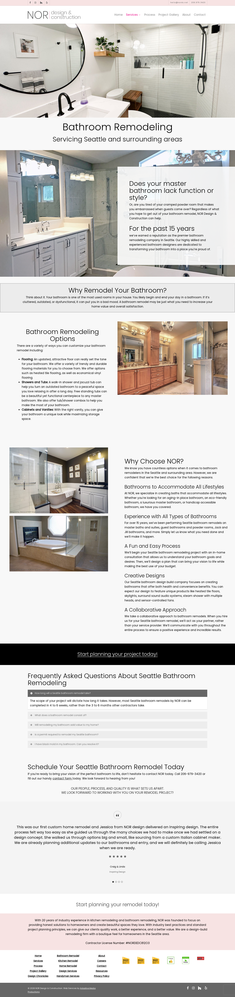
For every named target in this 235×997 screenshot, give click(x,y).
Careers (101, 960)
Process (38, 966)
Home (38, 955)
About (101, 955)
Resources (102, 971)
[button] (117, 904)
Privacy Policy (101, 976)
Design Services (68, 971)
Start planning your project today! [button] (117, 654)
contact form (62, 778)
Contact (101, 966)
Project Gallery (38, 971)
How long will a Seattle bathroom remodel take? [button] (60, 693)
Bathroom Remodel (68, 955)
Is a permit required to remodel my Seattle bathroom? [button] (64, 734)
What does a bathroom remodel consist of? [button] (58, 715)
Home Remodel (68, 966)
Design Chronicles (38, 976)
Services (38, 960)
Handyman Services (68, 976)
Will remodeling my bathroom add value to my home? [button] (64, 724)
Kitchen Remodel (68, 960)
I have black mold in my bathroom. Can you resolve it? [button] (64, 744)
